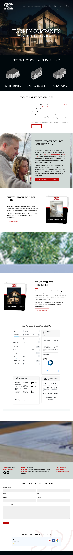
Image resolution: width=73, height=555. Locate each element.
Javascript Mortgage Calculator (53, 409)
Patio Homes (60, 85)
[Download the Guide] (13, 221)
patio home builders (58, 107)
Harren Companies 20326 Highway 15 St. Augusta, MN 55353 (62, 469)
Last (38, 493)
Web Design (13, 552)
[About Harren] (36, 126)
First (4, 493)
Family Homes (36, 85)
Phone (5, 497)
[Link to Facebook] (67, 6)
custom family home (48, 154)
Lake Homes (13, 85)
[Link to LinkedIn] (69, 6)
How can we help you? (11, 504)
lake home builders (45, 107)
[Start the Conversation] (42, 179)
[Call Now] (54, 179)
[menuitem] (24, 6)
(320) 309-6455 (12, 469)
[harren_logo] (8, 6)
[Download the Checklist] (42, 310)
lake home (57, 154)
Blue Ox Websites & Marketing (21, 552)
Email (40, 498)
